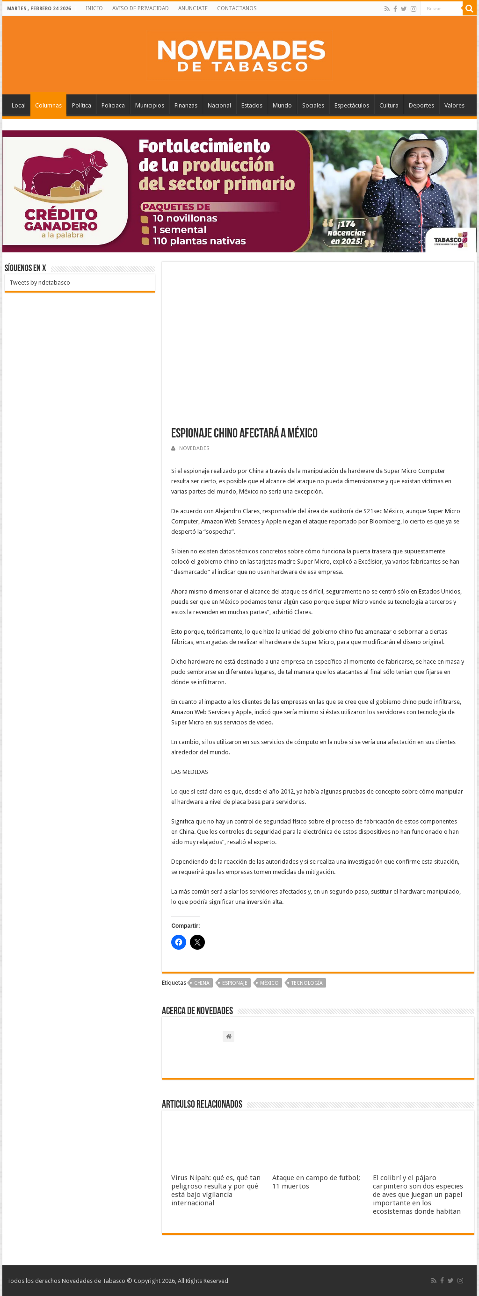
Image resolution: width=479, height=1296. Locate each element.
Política (81, 105)
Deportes (421, 105)
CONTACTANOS (237, 8)
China (202, 983)
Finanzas (185, 105)
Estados (251, 105)
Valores (454, 105)
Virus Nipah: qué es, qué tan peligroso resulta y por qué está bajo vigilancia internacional (216, 1190)
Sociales (313, 105)
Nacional (219, 105)
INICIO (94, 8)
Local (19, 105)
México (269, 983)
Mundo (282, 105)
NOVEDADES (194, 448)
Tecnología (307, 983)
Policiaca (113, 105)
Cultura (389, 105)
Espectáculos (351, 105)
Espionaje (234, 983)
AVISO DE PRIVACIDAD (140, 8)
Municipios (149, 105)
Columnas (48, 105)
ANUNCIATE (193, 8)
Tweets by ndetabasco (39, 282)
